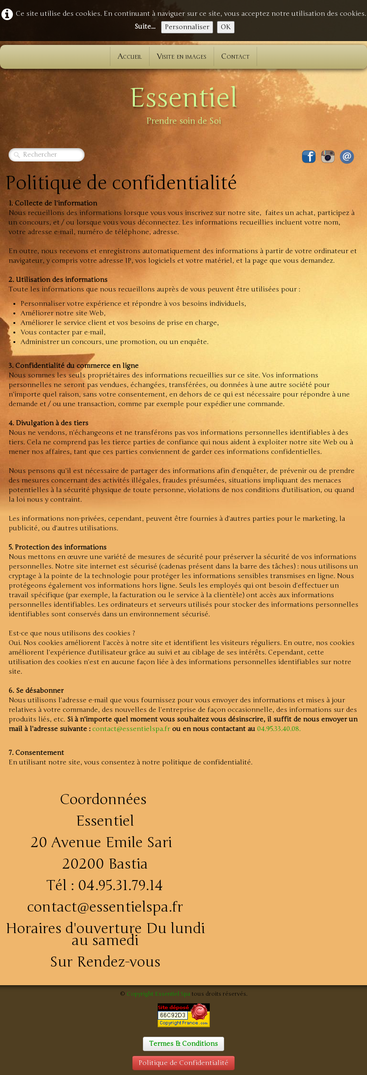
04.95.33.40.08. (279, 729)
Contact (235, 56)
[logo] (183, 103)
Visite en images (181, 56)
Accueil (130, 56)
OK (226, 27)
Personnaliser (187, 27)
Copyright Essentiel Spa (158, 993)
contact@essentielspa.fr (131, 729)
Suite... (144, 26)
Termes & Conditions (183, 1044)
